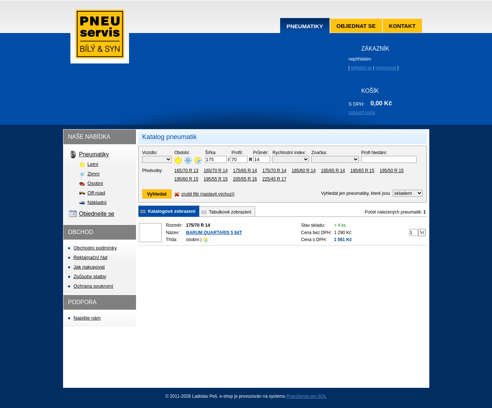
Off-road (96, 193)
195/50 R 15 (392, 170)
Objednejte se (96, 214)
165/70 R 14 (216, 170)
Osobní (95, 183)
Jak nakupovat (89, 267)
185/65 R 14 (333, 170)
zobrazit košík (362, 112)
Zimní (94, 173)
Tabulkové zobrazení (230, 212)
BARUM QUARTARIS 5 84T (214, 232)
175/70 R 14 (274, 170)
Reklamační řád (90, 257)
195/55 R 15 (216, 179)
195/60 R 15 (186, 179)
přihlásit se (361, 67)
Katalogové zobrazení (171, 211)
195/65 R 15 (362, 170)
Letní (93, 164)
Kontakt (402, 26)
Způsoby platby (90, 276)
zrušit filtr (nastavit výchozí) (208, 194)
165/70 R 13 (186, 170)
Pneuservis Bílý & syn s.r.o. (99, 36)
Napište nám (87, 318)
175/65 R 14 (245, 170)
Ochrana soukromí (93, 286)
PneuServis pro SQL (306, 396)
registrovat (385, 67)
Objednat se (356, 26)
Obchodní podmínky (95, 248)
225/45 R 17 (274, 179)
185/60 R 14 (304, 170)
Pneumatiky (305, 26)
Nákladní (97, 202)
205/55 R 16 (245, 179)
